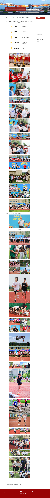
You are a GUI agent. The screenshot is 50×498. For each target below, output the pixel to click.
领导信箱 (44, 0)
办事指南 (46, 0)
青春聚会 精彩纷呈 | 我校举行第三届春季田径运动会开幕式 (13, 484)
